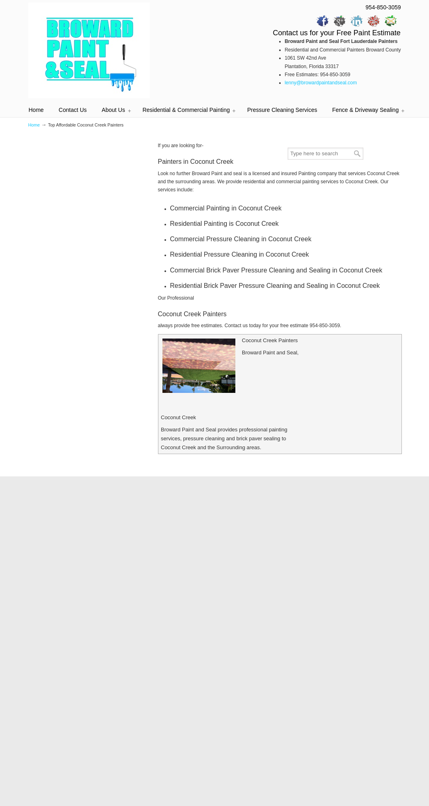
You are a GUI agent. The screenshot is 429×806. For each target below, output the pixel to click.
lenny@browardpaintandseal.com (321, 83)
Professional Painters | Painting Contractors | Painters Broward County (89, 50)
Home (34, 124)
